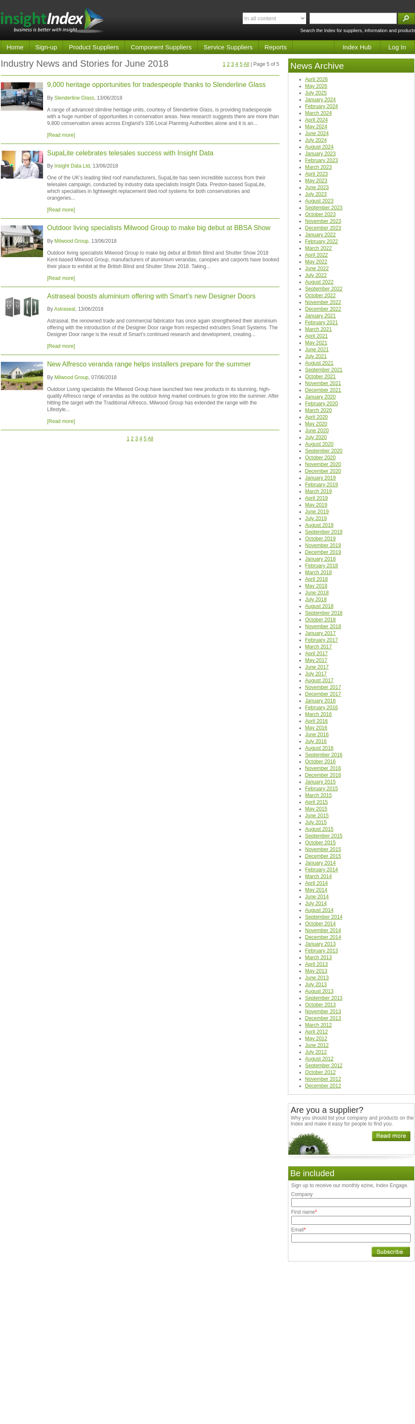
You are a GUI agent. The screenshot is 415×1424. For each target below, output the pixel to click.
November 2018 (323, 626)
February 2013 (321, 951)
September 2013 (324, 998)
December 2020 (323, 471)
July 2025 (316, 93)
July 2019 (316, 518)
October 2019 (320, 539)
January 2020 (320, 397)
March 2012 (318, 1025)
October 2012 (320, 1072)
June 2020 (317, 431)
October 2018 (320, 620)
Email (298, 1230)
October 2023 (320, 214)
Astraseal (64, 309)
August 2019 (319, 525)
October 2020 (320, 458)
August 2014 (319, 910)
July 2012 (316, 1052)
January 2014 (320, 863)
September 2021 (324, 370)
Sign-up (46, 47)
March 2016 (318, 714)
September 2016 (324, 755)
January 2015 (320, 782)
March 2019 (318, 491)
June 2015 (317, 816)
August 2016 (319, 748)
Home (15, 47)
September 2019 (324, 532)
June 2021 (317, 350)
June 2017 (317, 667)
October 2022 (320, 295)
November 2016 (323, 768)
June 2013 (317, 978)
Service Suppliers (228, 47)
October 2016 (320, 762)
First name (304, 1212)
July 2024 (316, 140)
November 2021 (323, 383)
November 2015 (323, 849)
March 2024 (318, 113)
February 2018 (321, 566)
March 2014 (318, 876)
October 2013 (320, 1005)
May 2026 (316, 86)
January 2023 (320, 154)
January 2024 (320, 100)
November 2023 (323, 221)
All (246, 64)
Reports (276, 47)
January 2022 (320, 235)
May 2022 (316, 262)
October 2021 (320, 377)
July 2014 (316, 903)
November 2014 (323, 930)
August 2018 (319, 606)
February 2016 (321, 708)
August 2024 (319, 147)
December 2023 (323, 228)
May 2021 (316, 343)
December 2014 (323, 937)
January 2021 (320, 316)
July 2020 (316, 437)
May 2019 (316, 505)
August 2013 (319, 991)
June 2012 (317, 1045)
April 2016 (316, 721)
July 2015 (316, 822)
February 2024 (321, 106)
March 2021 (318, 329)
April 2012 (316, 1032)
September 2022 (324, 289)
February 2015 (321, 789)
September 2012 (324, 1066)
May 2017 (316, 660)
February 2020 (321, 404)
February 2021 (321, 322)
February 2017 (321, 640)
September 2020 (324, 451)
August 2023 (319, 201)
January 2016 (320, 701)
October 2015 (320, 843)
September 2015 (324, 836)
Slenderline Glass (74, 98)
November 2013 (323, 1011)
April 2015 (316, 802)
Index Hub (356, 47)
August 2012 (319, 1059)
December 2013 (323, 1018)
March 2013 (318, 957)
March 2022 (318, 248)
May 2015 (316, 809)
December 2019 (323, 552)
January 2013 (320, 944)
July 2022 (316, 275)
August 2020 (319, 444)
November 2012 (323, 1079)
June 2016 (317, 735)
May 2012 (316, 1039)
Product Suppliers (94, 47)
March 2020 (318, 410)
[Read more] (61, 135)
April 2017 (316, 653)
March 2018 (318, 572)
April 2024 (316, 120)
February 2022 (321, 241)
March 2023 (318, 167)
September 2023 (324, 208)
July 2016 (316, 741)
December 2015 (323, 856)
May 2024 (316, 127)
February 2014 (321, 870)
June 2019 (317, 512)
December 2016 (323, 775)
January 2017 (320, 633)
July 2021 (316, 356)
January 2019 (320, 478)
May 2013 (316, 971)
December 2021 (323, 390)
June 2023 (317, 187)
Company (302, 1194)
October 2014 (320, 924)
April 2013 (316, 964)
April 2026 (316, 79)
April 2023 (316, 174)
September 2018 (324, 613)
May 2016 (316, 728)
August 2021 (319, 363)
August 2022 (319, 282)
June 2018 (317, 593)
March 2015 (318, 795)
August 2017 (319, 681)
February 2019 (321, 485)
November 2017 (323, 687)
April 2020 (316, 417)
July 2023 (316, 194)
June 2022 (317, 268)
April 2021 (316, 336)
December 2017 (323, 694)
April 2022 (316, 255)
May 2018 (316, 586)
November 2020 (323, 464)
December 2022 (323, 309)
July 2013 (316, 984)
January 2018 (320, 559)
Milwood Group (71, 241)
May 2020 (316, 424)
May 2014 (316, 890)
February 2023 (321, 160)
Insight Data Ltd (72, 166)
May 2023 (316, 181)
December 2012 (323, 1086)
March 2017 (318, 647)
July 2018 (316, 599)
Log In (397, 47)
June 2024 (317, 133)
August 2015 (319, 829)
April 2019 (316, 498)
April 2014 (316, 883)
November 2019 (323, 545)
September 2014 (324, 917)
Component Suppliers (161, 47)
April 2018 (316, 579)
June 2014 (317, 897)
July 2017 (316, 674)
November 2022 (323, 302)
